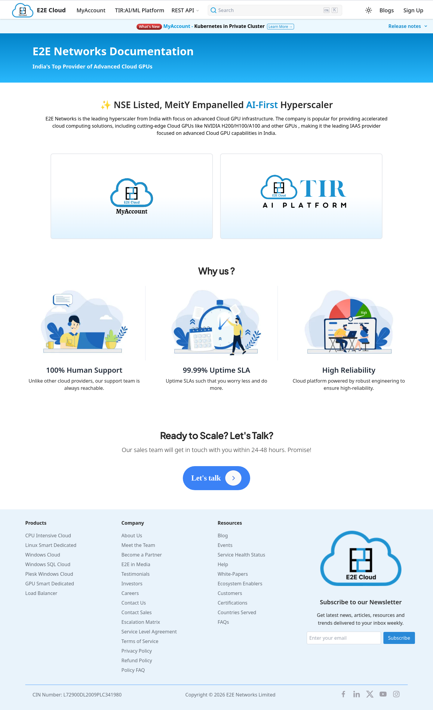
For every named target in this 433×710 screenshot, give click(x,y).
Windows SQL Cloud (47, 564)
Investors (132, 583)
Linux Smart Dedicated (50, 545)
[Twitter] (370, 694)
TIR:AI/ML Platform (139, 10)
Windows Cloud (42, 554)
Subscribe (399, 638)
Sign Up (413, 10)
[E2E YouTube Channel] (383, 694)
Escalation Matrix (140, 622)
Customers (230, 593)
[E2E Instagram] (396, 694)
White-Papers (233, 574)
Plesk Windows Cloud (49, 574)
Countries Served (237, 612)
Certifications (232, 602)
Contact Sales (136, 612)
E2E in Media (135, 564)
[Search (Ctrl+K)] (275, 10)
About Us (131, 535)
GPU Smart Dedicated (49, 583)
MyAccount (91, 10)
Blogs (386, 10)
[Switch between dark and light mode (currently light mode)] (368, 10)
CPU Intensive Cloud (48, 535)
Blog (223, 535)
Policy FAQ (133, 670)
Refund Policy (136, 660)
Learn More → (281, 26)
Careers (130, 593)
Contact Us (133, 602)
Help (223, 564)
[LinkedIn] (356, 694)
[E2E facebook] (343, 694)
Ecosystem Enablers (240, 583)
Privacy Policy (136, 651)
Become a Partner (141, 554)
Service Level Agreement (149, 631)
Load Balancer (41, 593)
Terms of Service (139, 641)
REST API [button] (182, 10)
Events (225, 545)
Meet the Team (138, 545)
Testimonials (135, 574)
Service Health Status (241, 554)
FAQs (223, 622)
